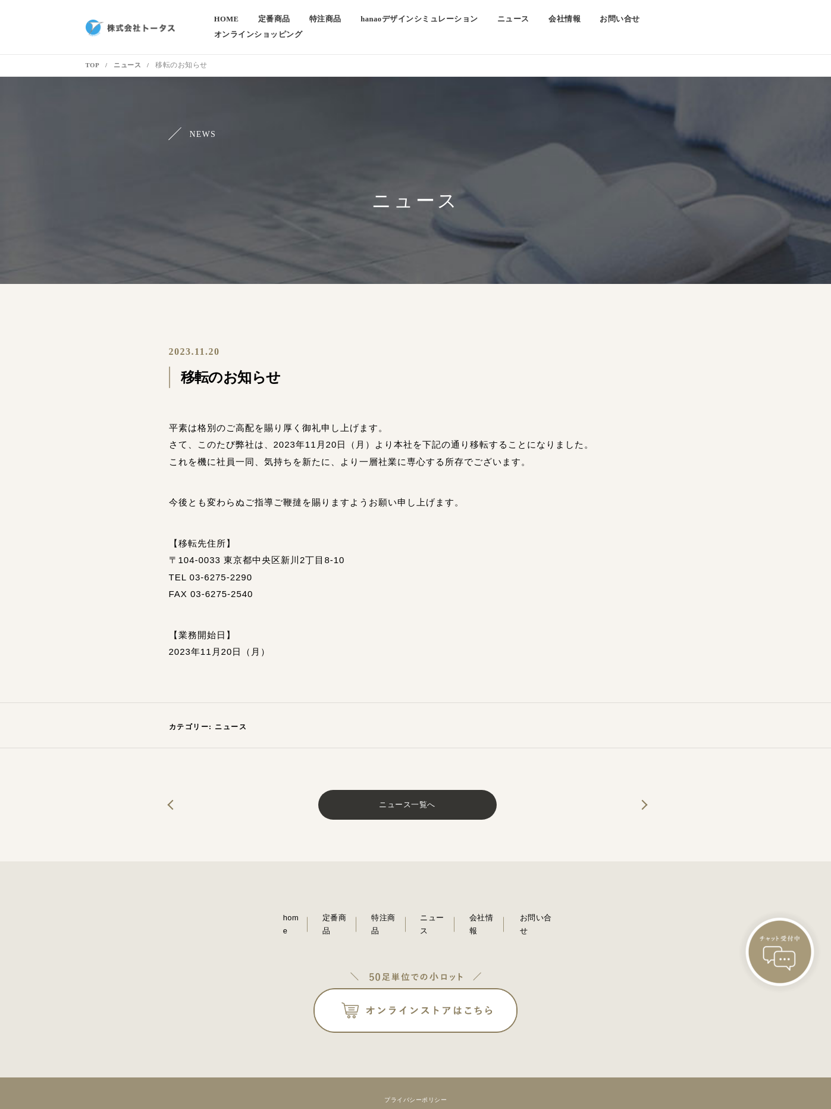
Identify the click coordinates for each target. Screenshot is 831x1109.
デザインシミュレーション (441, 21)
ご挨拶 (193, 792)
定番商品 (306, 21)
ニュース (529, 21)
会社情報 (576, 21)
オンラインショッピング (705, 21)
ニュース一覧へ (407, 792)
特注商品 (354, 21)
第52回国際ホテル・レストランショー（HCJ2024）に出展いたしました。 (621, 792)
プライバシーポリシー (415, 1071)
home (262, 21)
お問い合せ (628, 21)
